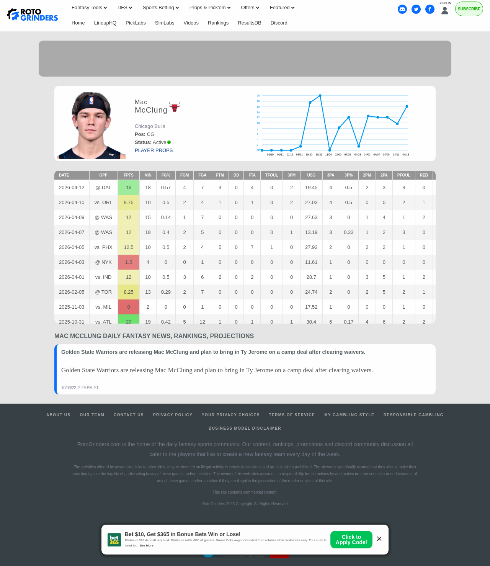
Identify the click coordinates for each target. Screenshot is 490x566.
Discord (279, 23)
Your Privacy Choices (231, 415)
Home (78, 23)
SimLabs (165, 23)
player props (154, 150)
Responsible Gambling (414, 415)
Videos (191, 23)
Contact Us (129, 415)
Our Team (92, 415)
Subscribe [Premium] (469, 9)
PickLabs (136, 23)
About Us (58, 415)
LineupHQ (105, 23)
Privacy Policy (173, 415)
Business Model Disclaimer (245, 428)
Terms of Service (292, 415)
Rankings (218, 23)
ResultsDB (249, 23)
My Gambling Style (349, 415)
